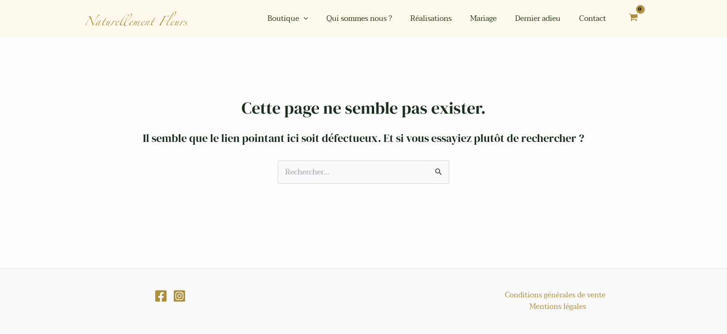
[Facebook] (160, 306)
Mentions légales (611, 306)
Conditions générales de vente (524, 306)
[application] (324, 18)
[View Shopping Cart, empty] (633, 19)
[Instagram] (179, 306)
